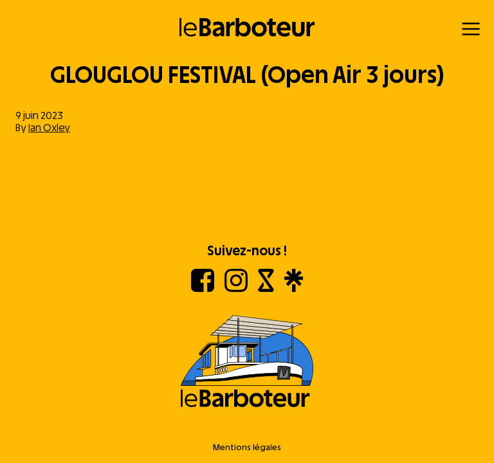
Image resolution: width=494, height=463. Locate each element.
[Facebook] (202, 288)
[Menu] (470, 28)
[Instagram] (236, 288)
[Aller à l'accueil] (247, 362)
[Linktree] (293, 288)
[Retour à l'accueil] (247, 27)
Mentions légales (247, 447)
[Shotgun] (266, 288)
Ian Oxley (49, 128)
